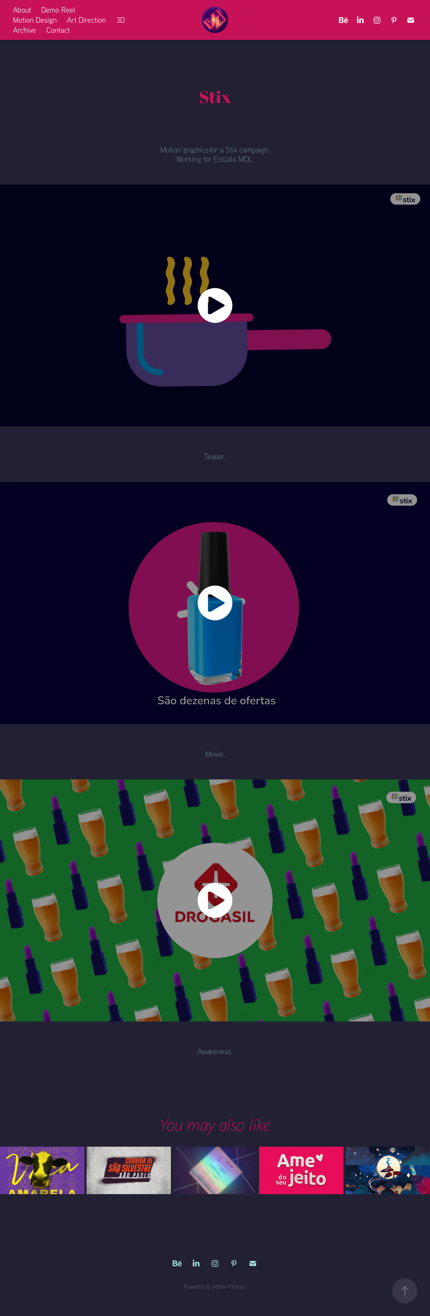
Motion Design (35, 20)
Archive (24, 30)
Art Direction (86, 20)
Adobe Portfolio (229, 1286)
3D (120, 20)
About (22, 10)
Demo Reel (58, 10)
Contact (58, 30)
